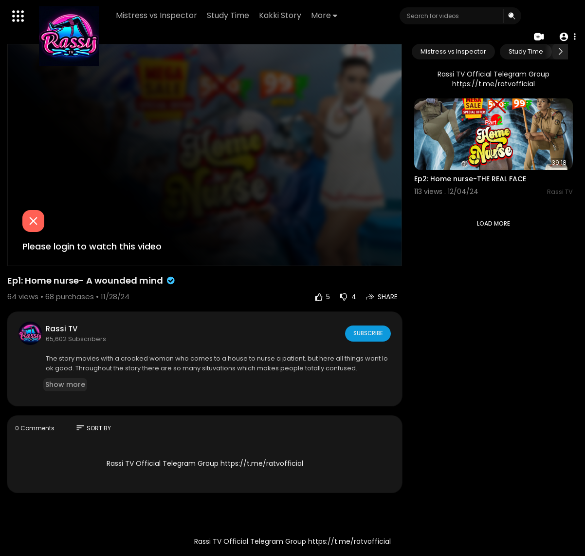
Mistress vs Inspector (157, 15)
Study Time (228, 15)
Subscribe (367, 333)
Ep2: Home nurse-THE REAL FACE (470, 179)
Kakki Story (280, 15)
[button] (566, 36)
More (324, 15)
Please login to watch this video (92, 246)
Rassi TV (61, 329)
